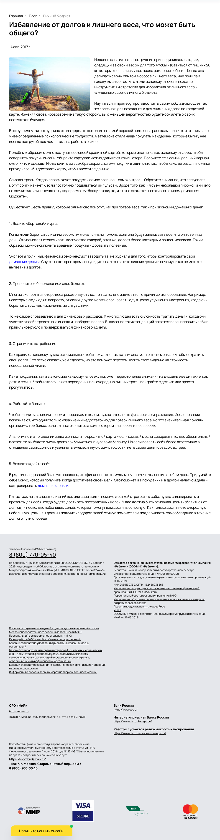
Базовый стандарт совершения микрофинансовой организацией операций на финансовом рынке (57, 666)
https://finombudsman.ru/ (27, 759)
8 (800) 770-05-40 (32, 554)
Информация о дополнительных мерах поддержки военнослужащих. (53, 672)
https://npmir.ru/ (19, 711)
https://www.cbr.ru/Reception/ (133, 721)
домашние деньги (24, 261)
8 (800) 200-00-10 (23, 768)
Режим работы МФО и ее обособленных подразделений (45, 639)
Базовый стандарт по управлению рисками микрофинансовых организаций (49, 644)
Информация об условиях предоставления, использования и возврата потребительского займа (159, 601)
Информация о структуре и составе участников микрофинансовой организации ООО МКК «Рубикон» (157, 590)
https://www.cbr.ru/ (126, 709)
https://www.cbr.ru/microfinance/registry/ (140, 733)
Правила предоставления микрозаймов (139, 606)
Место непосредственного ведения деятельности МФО (45, 632)
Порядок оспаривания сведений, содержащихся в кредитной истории (54, 628)
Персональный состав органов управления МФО (145, 595)
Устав (117, 610)
